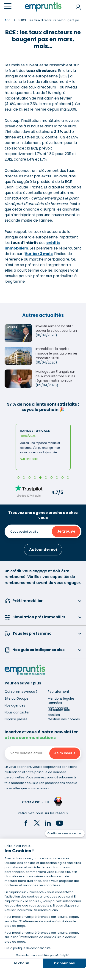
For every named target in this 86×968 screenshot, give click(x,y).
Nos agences (15, 705)
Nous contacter (17, 712)
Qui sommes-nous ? (21, 691)
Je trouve (66, 531)
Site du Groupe (16, 698)
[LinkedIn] (48, 823)
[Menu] (7, 6)
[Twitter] (37, 823)
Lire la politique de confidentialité (27, 948)
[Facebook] (26, 823)
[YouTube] (59, 824)
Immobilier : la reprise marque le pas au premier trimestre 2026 (56, 353)
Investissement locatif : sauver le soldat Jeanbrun (56, 328)
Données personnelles (58, 705)
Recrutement (58, 691)
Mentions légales (61, 698)
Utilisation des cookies (59, 712)
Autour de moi (43, 549)
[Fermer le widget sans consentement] (65, 833)
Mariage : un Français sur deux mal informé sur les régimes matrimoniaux (55, 376)
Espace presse (16, 719)
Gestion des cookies (64, 719)
